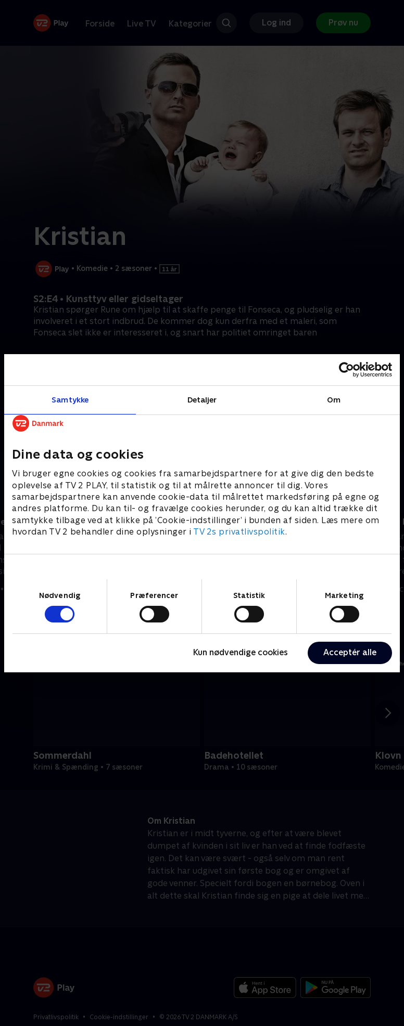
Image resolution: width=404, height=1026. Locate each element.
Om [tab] (333, 399)
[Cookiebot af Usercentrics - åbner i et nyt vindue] (346, 369)
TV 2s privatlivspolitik (239, 532)
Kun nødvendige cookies (240, 652)
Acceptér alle (349, 652)
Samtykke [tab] (70, 399)
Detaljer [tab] (202, 399)
